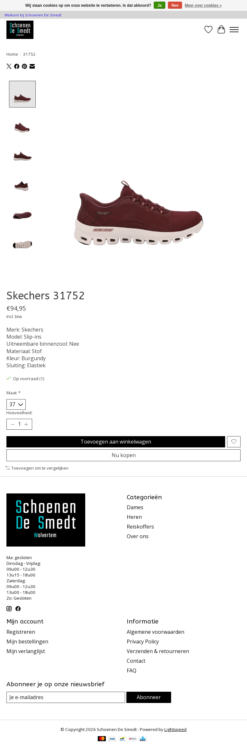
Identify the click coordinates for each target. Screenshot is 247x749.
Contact (136, 660)
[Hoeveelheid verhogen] (26, 424)
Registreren (20, 631)
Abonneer (149, 697)
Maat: (13, 393)
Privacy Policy (143, 641)
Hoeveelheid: (19, 413)
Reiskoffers (140, 526)
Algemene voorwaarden (155, 631)
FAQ (131, 670)
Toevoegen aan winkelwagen (115, 441)
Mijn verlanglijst (25, 651)
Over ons (138, 536)
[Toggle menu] (234, 29)
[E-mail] (65, 697)
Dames (135, 507)
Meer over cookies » (203, 5)
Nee (174, 5)
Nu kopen (124, 455)
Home (12, 54)
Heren (134, 516)
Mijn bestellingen (27, 641)
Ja (159, 5)
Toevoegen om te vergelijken (37, 468)
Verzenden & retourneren (158, 651)
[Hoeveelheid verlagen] (12, 424)
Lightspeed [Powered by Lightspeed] (175, 729)
